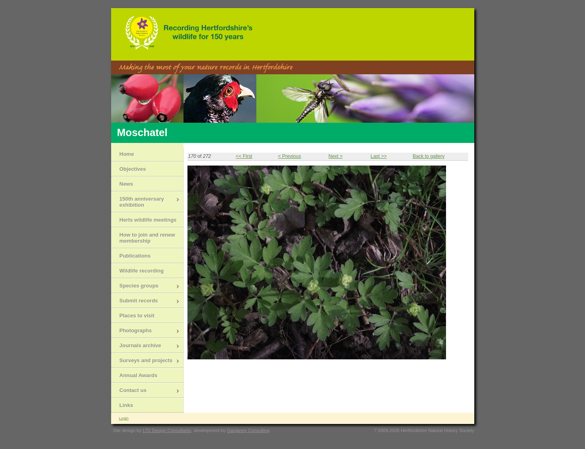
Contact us (146, 391)
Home (127, 154)
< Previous (289, 156)
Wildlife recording (142, 271)
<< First (244, 156)
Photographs (146, 331)
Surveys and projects (146, 361)
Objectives (133, 169)
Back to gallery (428, 156)
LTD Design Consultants (167, 430)
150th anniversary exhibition (146, 202)
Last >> (378, 156)
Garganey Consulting (248, 430)
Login (123, 418)
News (126, 184)
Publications (135, 256)
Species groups (146, 286)
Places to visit (137, 316)
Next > (335, 156)
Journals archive (146, 346)
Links (126, 405)
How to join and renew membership (147, 238)
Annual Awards (139, 375)
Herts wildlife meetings (148, 220)
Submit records (146, 301)
